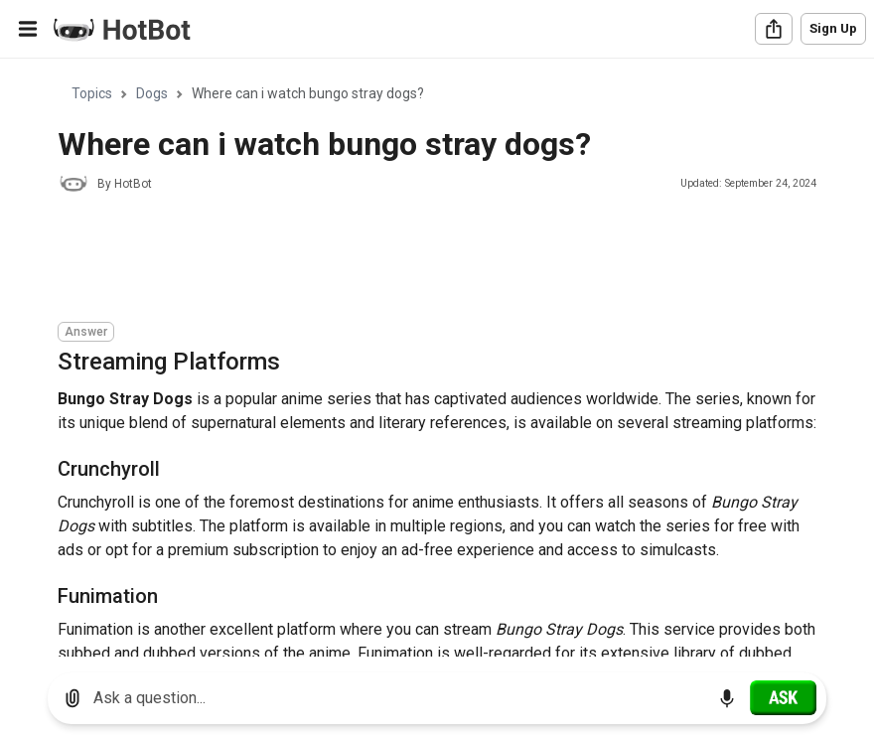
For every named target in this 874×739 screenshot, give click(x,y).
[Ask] (783, 697)
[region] (437, 358)
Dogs (152, 93)
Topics (92, 93)
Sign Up (833, 28)
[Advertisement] (419, 260)
